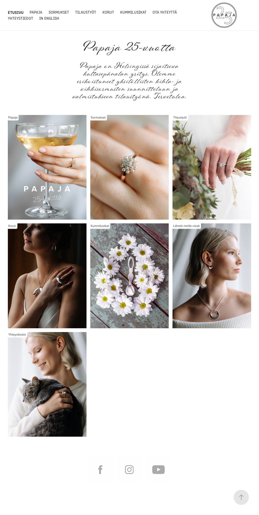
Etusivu (16, 12)
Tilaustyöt (85, 12)
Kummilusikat (133, 12)
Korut (108, 12)
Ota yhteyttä (165, 12)
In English (49, 18)
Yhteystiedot (20, 18)
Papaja (36, 12)
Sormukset (59, 12)
